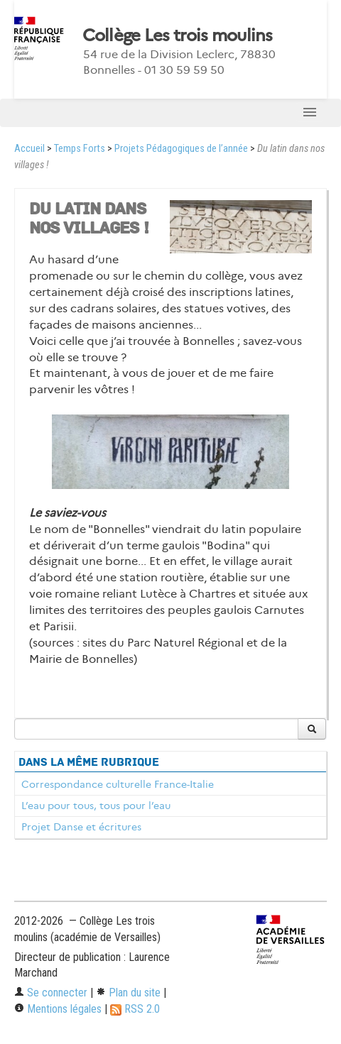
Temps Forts (79, 149)
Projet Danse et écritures (81, 826)
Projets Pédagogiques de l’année (181, 149)
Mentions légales (58, 1009)
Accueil (29, 149)
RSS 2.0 (135, 1009)
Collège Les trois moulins (177, 35)
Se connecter (50, 992)
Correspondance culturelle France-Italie (117, 784)
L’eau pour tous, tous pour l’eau (95, 805)
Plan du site (128, 992)
